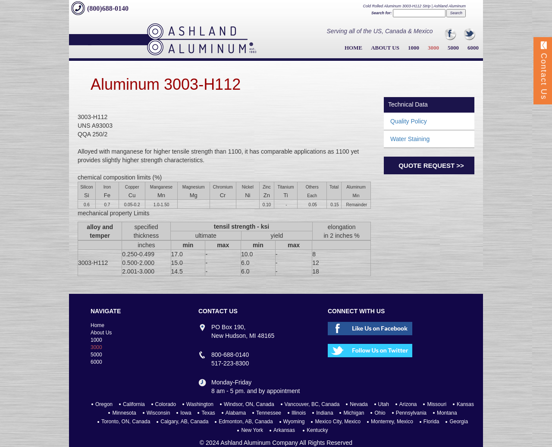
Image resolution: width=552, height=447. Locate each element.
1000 (413, 47)
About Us (385, 47)
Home (353, 47)
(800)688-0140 (108, 8)
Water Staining (410, 138)
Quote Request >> (431, 165)
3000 (433, 47)
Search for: (381, 13)
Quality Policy (408, 121)
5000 (453, 47)
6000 (473, 47)
